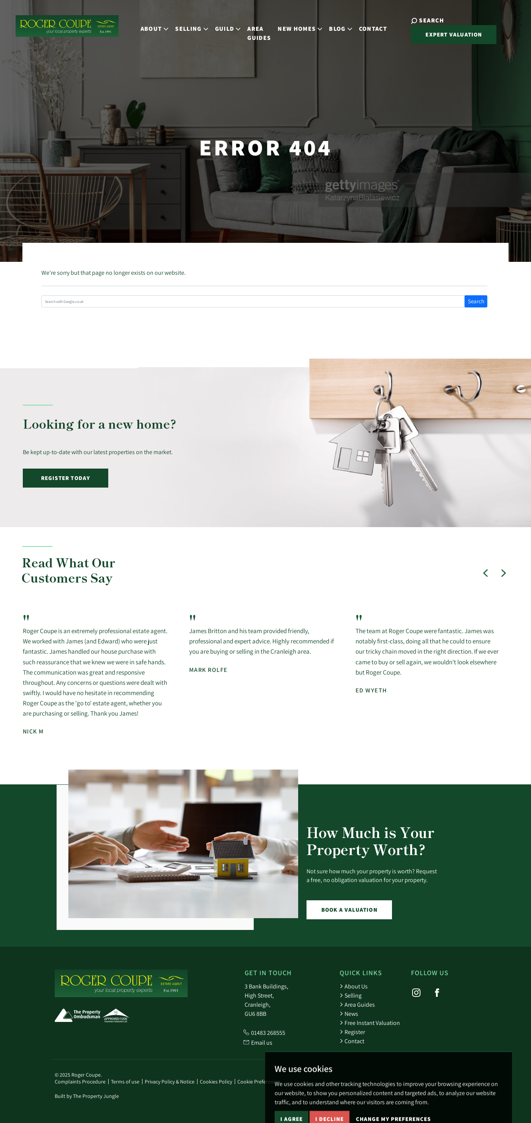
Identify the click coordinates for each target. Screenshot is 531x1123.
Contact (368, 24)
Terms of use (125, 1081)
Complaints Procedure (80, 1081)
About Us (354, 986)
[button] (485, 573)
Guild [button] (222, 24)
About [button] (149, 24)
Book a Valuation (349, 909)
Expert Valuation (442, 34)
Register (352, 1032)
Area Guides (254, 28)
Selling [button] (186, 24)
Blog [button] (335, 24)
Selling (351, 995)
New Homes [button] (295, 24)
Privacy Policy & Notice (169, 1081)
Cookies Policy (216, 1081)
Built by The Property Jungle (87, 1096)
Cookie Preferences (259, 1081)
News (349, 1013)
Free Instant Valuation (370, 1022)
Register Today (65, 478)
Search (476, 301)
